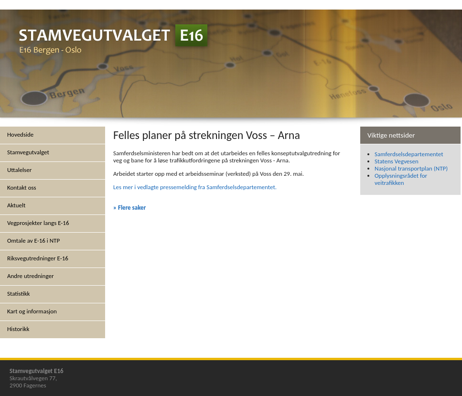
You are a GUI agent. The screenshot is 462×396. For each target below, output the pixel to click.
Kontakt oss (21, 187)
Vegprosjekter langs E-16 (38, 222)
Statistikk (18, 293)
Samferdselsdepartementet (409, 154)
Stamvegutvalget (28, 152)
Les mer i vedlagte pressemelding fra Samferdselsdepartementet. (195, 187)
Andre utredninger (30, 275)
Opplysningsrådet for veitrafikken (401, 179)
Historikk (18, 328)
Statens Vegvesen (397, 161)
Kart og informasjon (32, 311)
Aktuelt (16, 205)
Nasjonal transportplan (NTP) (411, 168)
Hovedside (20, 134)
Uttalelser (19, 169)
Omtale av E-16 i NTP (33, 240)
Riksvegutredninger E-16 (37, 258)
